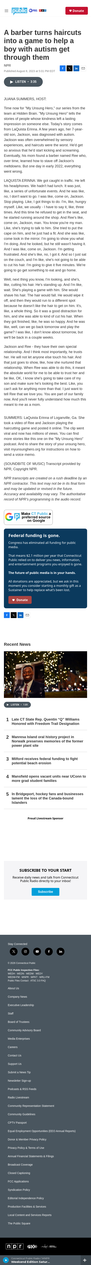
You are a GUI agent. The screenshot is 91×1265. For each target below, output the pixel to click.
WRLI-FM (44, 977)
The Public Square (19, 1223)
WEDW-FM (14, 977)
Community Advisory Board (24, 1030)
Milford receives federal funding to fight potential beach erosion (45, 761)
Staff (10, 1013)
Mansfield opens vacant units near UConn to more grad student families (49, 778)
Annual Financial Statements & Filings (31, 1156)
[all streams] (86, 1260)
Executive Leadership (21, 1005)
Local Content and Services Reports (30, 1215)
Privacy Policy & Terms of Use (26, 1147)
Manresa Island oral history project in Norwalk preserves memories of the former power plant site (47, 741)
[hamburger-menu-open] (6, 11)
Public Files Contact (18, 980)
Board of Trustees (18, 1022)
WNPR (25, 977)
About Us (13, 988)
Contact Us (14, 1055)
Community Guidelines (21, 1114)
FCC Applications (18, 1181)
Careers (13, 1047)
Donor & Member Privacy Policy (27, 1139)
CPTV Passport (17, 1122)
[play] (6, 1260)
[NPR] (14, 1246)
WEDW (30, 973)
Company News (17, 996)
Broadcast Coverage (20, 1164)
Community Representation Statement (31, 1105)
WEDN (20, 973)
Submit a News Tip (19, 1072)
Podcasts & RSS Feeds (22, 1089)
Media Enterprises (19, 1038)
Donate (78, 10)
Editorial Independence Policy (26, 1198)
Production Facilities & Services (27, 1206)
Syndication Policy (19, 1189)
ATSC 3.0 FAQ (38, 980)
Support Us (14, 1063)
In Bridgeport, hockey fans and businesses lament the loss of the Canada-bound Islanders (47, 798)
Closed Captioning (19, 1173)
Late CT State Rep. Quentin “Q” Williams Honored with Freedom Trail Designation (45, 721)
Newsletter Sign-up (19, 1080)
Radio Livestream (18, 1097)
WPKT (34, 977)
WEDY (39, 973)
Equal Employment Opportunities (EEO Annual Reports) (42, 1131)
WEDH (11, 973)
